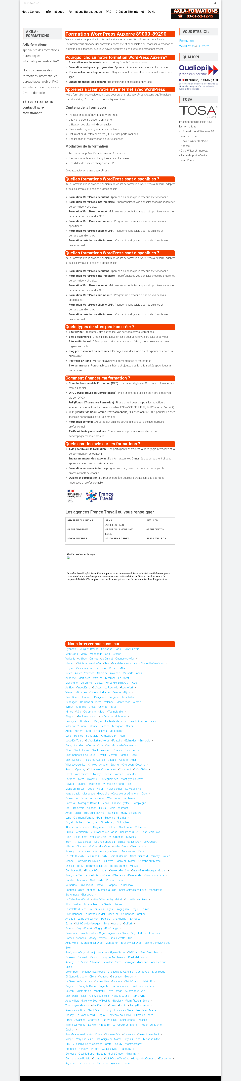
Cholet (93, 764)
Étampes (154, 933)
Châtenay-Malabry (76, 976)
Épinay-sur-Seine (124, 1010)
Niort (119, 899)
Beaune (116, 692)
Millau (123, 668)
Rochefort (127, 687)
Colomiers (90, 711)
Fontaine (117, 740)
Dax (108, 745)
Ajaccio (115, 1063)
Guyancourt (86, 885)
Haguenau (99, 827)
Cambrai (70, 803)
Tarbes (80, 822)
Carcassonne (84, 668)
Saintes (97, 687)
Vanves (103, 976)
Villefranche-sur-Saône (104, 832)
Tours (122, 735)
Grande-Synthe (121, 803)
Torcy (80, 865)
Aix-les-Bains (120, 846)
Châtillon (133, 952)
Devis (151, 11)
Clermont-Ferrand (84, 817)
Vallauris (70, 658)
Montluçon (71, 653)
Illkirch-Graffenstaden (77, 827)
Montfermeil (99, 1005)
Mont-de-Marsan (123, 745)
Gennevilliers (102, 981)
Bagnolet (104, 986)
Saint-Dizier (140, 769)
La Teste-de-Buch (115, 721)
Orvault (102, 755)
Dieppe (69, 861)
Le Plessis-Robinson (88, 962)
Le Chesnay (126, 885)
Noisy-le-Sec (89, 1000)
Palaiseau (71, 933)
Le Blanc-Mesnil (85, 1015)
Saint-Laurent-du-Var (89, 663)
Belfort (128, 923)
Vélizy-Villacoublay (102, 899)
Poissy (110, 880)
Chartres (81, 707)
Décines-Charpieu (104, 841)
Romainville (138, 996)
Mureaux (82, 880)
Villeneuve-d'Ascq (113, 784)
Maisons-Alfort (151, 1039)
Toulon (145, 909)
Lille (129, 784)
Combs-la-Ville (73, 870)
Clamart (82, 957)
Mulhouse (140, 827)
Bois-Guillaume (118, 856)
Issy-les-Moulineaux (113, 957)
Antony (69, 962)
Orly (67, 1044)
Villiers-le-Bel (87, 1063)
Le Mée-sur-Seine (100, 875)
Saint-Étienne (81, 750)
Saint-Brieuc (72, 697)
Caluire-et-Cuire (129, 832)
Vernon (137, 702)
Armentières (97, 798)
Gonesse (70, 1053)
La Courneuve (120, 986)
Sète (89, 731)
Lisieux (99, 682)
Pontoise (70, 1049)
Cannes (94, 658)
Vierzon (69, 692)
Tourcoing (103, 793)
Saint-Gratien (116, 1053)
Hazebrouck (72, 793)
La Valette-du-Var (75, 909)
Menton (69, 663)
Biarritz (122, 817)
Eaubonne (165, 1058)
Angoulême (83, 687)
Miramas (110, 678)
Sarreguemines (109, 779)
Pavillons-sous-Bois (142, 986)
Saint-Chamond (101, 750)
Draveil (88, 928)
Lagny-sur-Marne (126, 861)
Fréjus (135, 909)
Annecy (69, 851)
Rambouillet (135, 875)
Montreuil (99, 991)
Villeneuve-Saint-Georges (87, 1044)
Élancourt (87, 894)
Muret (102, 711)
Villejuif (69, 1039)
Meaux (134, 865)
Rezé (134, 755)
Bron (68, 841)
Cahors (123, 760)
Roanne (117, 750)
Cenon (130, 726)
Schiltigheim (124, 822)
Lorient (108, 774)
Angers (103, 764)
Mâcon (69, 846)
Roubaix (81, 784)
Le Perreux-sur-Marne (125, 1024)
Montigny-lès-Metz (132, 779)
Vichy (84, 653)
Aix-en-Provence (84, 673)
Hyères (118, 904)
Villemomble (83, 991)
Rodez (113, 668)
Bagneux (70, 986)
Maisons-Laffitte (154, 875)
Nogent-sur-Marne (151, 1024)
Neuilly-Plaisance (139, 1005)
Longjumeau (95, 952)
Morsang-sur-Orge (92, 943)
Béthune (113, 813)
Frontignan (100, 731)
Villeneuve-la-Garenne (120, 971)
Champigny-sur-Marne (109, 1039)
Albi (67, 904)
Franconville (127, 1049)
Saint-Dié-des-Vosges (88, 923)
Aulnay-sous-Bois (135, 991)
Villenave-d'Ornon (75, 726)
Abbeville (130, 899)
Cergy (118, 1044)
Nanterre (117, 981)
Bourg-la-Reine (87, 986)
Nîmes (69, 711)
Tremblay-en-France (77, 1005)
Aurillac (69, 687)
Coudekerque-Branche (125, 793)
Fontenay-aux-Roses (93, 971)
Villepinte (105, 1000)
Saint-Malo (92, 735)
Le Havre (108, 861)
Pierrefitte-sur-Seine (137, 1000)
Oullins (69, 832)
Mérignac (117, 726)
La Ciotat (123, 678)
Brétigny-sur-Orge (131, 943)
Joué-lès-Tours (74, 740)
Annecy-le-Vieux (109, 851)
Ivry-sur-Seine (132, 1039)
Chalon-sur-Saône (86, 846)
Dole (100, 745)
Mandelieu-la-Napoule (125, 663)
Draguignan (122, 909)
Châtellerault (120, 918)
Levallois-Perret (112, 962)
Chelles (69, 865)
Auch (94, 716)
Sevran (69, 991)
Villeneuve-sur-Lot (75, 764)
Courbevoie (142, 971)
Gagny (101, 1015)
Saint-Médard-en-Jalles (142, 721)
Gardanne (86, 682)
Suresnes (116, 976)
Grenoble (144, 740)
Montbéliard (129, 697)
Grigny (98, 928)
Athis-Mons (71, 943)
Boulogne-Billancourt (136, 962)
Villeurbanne (116, 837)
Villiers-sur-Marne (75, 1024)
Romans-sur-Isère (90, 702)
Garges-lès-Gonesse (144, 1058)
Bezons (101, 1053)
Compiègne (139, 803)
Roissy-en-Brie (118, 865)
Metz (81, 779)
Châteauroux (108, 735)
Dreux (92, 707)
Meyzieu (131, 837)
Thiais (99, 1034)
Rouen (166, 856)
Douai (84, 798)
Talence (93, 726)
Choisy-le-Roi (109, 1020)
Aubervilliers (72, 1000)
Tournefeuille (115, 711)
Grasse (117, 653)
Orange (141, 914)
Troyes (69, 668)
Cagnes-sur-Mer (125, 658)
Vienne (91, 745)
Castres (77, 904)
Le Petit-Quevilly (74, 856)
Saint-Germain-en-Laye (132, 889)
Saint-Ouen (94, 1010)
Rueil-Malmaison (137, 957)
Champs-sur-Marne (149, 861)
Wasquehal (113, 798)
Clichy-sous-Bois (99, 996)
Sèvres (129, 976)
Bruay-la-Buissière (130, 813)
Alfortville (93, 1020)
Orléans (112, 760)
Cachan (69, 1029)
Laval (68, 774)
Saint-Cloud (132, 981)
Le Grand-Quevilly (97, 856)
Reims (69, 769)
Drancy (69, 1015)
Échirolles (131, 740)
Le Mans (105, 846)
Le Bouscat (106, 716)
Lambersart (130, 798)
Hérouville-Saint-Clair (117, 682)
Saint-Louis (125, 827)
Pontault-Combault (96, 870)
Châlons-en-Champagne (102, 769)
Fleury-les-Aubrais (94, 760)
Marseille (128, 673)
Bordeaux (86, 721)
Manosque (96, 653)
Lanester (131, 774)
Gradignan (71, 721)
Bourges (82, 692)
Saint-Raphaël (73, 914)
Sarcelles (102, 1063)
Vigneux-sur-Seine (118, 933)
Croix (144, 793)
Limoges (135, 918)
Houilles (69, 880)
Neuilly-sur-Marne (146, 1010)
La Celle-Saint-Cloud (77, 899)
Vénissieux (82, 832)
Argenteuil (71, 1063)
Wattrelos (94, 784)
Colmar (112, 827)
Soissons (106, 649)
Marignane (71, 682)
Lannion (86, 697)
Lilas (84, 996)
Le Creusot (150, 841)
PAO (108, 11)
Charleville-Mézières (152, 663)
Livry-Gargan (114, 991)
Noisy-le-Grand (120, 996)
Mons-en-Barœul (75, 788)
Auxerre (116, 923)
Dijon (127, 692)
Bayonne (110, 817)
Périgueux (100, 697)
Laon (118, 649)
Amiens (142, 899)
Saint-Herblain (133, 750)
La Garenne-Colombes (78, 981)
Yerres (103, 938)
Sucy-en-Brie (112, 1034)
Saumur (114, 764)
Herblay (83, 1049)
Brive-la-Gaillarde (100, 692)
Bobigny (118, 1000)
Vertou (113, 755)
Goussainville (109, 1049)
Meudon (94, 957)
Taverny (131, 1053)
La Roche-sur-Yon (88, 918)
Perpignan (92, 822)
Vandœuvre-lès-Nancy (87, 774)
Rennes (78, 735)
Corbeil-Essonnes (75, 938)
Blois (68, 750)
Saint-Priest (80, 837)
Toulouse (83, 716)
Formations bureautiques (85, 11)
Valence (109, 702)
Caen (135, 682)
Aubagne (70, 678)
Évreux (69, 707)
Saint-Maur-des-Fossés (79, 1034)
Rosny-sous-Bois (75, 1010)
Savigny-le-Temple (76, 875)
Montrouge (158, 971)
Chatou (100, 885)
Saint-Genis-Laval (151, 832)
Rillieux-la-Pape (83, 841)
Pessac (105, 726)
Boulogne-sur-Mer (94, 813)
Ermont (95, 1049)
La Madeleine (133, 788)
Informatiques (54, 11)
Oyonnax (70, 649)
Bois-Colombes (149, 952)
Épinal (68, 923)
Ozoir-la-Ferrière (119, 870)
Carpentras (127, 914)
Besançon (71, 702)
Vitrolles (97, 678)
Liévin (102, 808)
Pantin (122, 1005)
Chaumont (125, 769)
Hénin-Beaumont (118, 808)
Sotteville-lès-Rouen (88, 861)
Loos (91, 788)
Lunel (68, 735)
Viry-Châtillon (138, 933)
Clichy (93, 976)
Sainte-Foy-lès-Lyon (129, 841)
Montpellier (116, 731)
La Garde (105, 904)
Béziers (78, 731)
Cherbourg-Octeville (133, 764)
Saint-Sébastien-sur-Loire (80, 755)
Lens (68, 817)
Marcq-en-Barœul (88, 803)
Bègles (98, 721)
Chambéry (137, 846)
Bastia (126, 1063)
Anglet (69, 822)
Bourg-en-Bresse (88, 649)
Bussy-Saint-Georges (144, 870)
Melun (162, 870)
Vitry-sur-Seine (84, 1039)
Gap (107, 653)
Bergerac (114, 697)
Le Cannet (107, 658)
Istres (68, 673)
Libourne (121, 716)
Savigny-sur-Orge (75, 952)
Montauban (91, 904)
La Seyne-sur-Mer (95, 914)
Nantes (123, 755)
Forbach (70, 779)
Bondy (107, 1010)
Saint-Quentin (131, 649)
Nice (106, 663)
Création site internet (130, 11)
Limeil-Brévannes (75, 1020)
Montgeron (111, 943)
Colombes (71, 971)
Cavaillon (113, 914)
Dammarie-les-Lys (96, 865)
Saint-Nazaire (73, 760)
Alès (78, 711)
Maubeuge (89, 793)
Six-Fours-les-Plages (101, 909)
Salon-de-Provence (108, 673)
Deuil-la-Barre (86, 1053)
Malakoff (146, 981)
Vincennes (129, 1034)
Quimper (103, 707)
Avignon (70, 918)
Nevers (69, 784)
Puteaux (70, 957)
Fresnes (142, 1020)
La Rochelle (111, 687)
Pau (99, 817)
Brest (114, 707)
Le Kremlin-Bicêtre (99, 1024)
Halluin (100, 788)
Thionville (92, 779)
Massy (92, 938)
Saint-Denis (71, 996)
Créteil (108, 1044)
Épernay (80, 769)
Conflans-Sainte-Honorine (80, 889)
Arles (139, 673)
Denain (105, 803)
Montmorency (133, 1044)
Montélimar (123, 702)
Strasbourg (107, 822)
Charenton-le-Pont (148, 1034)
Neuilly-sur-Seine (115, 952)
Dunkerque (71, 798)
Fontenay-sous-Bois (120, 1015)
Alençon (91, 808)
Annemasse (129, 851)
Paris (141, 851)
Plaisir (120, 880)
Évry (79, 928)
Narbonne (100, 668)
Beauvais (78, 808)
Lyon (68, 837)
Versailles (71, 885)
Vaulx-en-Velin (98, 837)
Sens (106, 923)
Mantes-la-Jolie (107, 889)
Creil (67, 808)
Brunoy (69, 928)
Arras (68, 813)
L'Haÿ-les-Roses (143, 1015)
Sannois (97, 1058)
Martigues (84, 678)
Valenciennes (115, 788)
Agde (68, 731)
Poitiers (105, 918)
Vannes (118, 774)
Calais (78, 813)
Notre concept (31, 11)
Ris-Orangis (111, 928)
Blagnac (70, 716)
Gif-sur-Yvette (117, 938)
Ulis (130, 938)
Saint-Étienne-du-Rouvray (145, 856)
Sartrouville (96, 880)
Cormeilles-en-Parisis (77, 1058)
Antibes (82, 658)
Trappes (112, 885)
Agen (134, 760)
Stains (112, 1005)
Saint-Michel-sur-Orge (92, 933)
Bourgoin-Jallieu (74, 745)
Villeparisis (119, 875)
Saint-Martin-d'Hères (97, 740)
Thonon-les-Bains (87, 851)
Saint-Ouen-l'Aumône (117, 1058)
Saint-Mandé (127, 1020)
